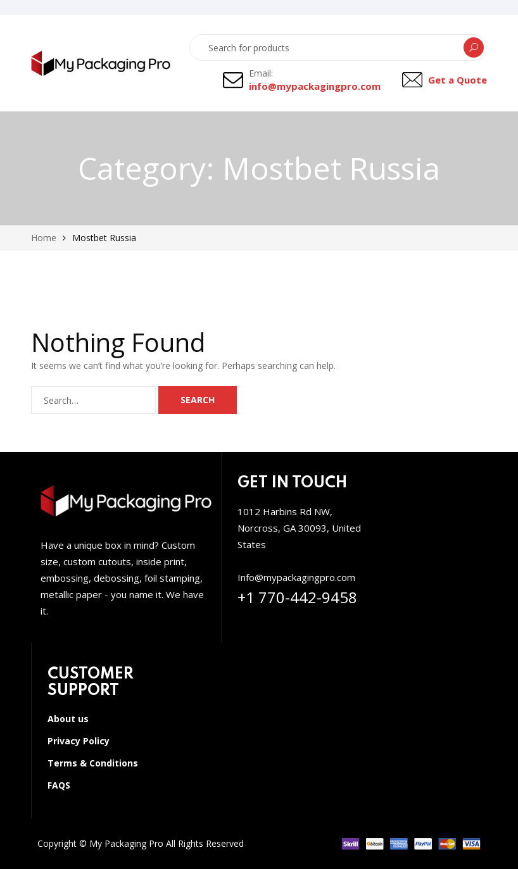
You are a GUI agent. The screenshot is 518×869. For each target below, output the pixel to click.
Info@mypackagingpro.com (296, 577)
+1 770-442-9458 (297, 597)
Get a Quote (457, 79)
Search (474, 47)
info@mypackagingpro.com (315, 86)
